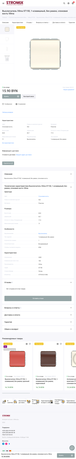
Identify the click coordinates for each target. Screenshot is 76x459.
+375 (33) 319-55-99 (8, 430)
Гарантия (72, 22)
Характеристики (17, 22)
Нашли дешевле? (68, 89)
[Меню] (3, 3)
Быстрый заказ (29, 96)
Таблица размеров (7, 112)
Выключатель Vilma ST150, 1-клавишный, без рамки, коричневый (47, 381)
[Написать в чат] (72, 448)
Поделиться (8, 163)
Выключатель (42, 233)
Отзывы (29, 22)
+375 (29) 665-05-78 (8, 432)
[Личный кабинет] (68, 3)
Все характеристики (8, 143)
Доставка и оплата (59, 22)
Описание (5, 22)
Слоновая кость (43, 196)
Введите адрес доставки (24, 155)
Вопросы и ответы (42, 22)
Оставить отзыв (38, 298)
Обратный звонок (7, 434)
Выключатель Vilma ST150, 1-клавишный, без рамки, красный (17, 380)
